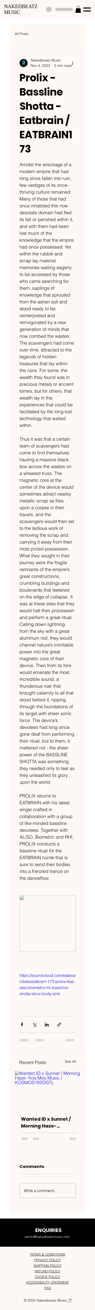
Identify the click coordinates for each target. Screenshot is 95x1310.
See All (70, 1061)
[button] (78, 9)
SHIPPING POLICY (48, 1265)
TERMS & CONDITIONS (47, 1254)
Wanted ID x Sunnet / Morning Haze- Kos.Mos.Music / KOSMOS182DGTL (46, 1122)
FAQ (47, 1288)
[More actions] (73, 63)
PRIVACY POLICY (47, 1260)
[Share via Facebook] (22, 1024)
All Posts (21, 34)
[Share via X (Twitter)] (34, 1024)
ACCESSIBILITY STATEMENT (47, 1282)
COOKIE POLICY (47, 1277)
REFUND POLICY (47, 1271)
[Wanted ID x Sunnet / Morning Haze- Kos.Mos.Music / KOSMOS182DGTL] (49, 1090)
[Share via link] (59, 1024)
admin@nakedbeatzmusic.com (47, 1237)
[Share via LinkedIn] (46, 1024)
